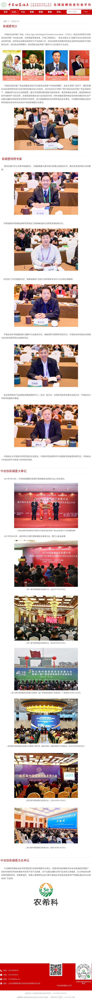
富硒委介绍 (15, 21)
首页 (5, 21)
